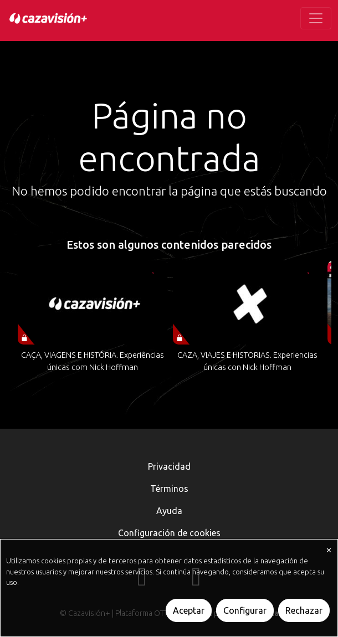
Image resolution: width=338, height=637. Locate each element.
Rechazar (303, 610)
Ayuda (169, 511)
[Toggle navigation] (315, 18)
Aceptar (188, 610)
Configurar (245, 610)
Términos (169, 489)
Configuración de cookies (169, 533)
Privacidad (169, 466)
